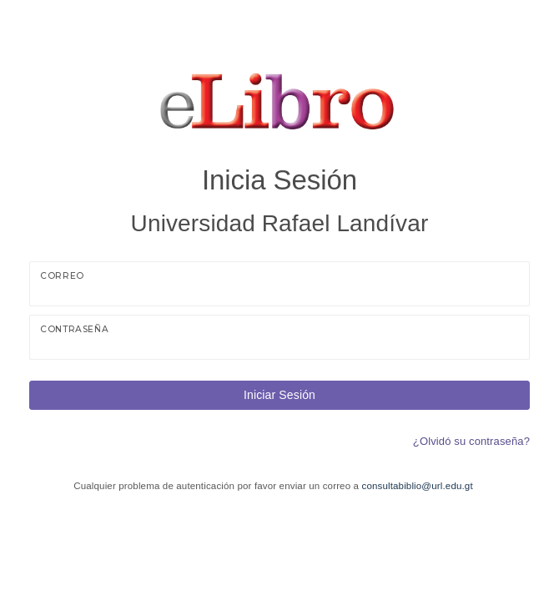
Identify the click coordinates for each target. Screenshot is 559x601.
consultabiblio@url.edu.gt (416, 486)
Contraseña (74, 329)
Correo (62, 275)
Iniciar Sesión (279, 395)
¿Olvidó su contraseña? (471, 441)
